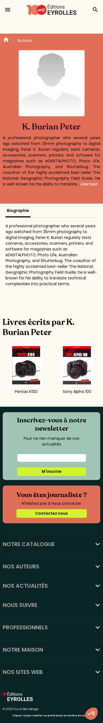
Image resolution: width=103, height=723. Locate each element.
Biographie (18, 210)
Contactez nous (51, 513)
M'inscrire (52, 471)
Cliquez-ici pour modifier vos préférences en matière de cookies (51, 715)
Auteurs (25, 40)
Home (6, 40)
